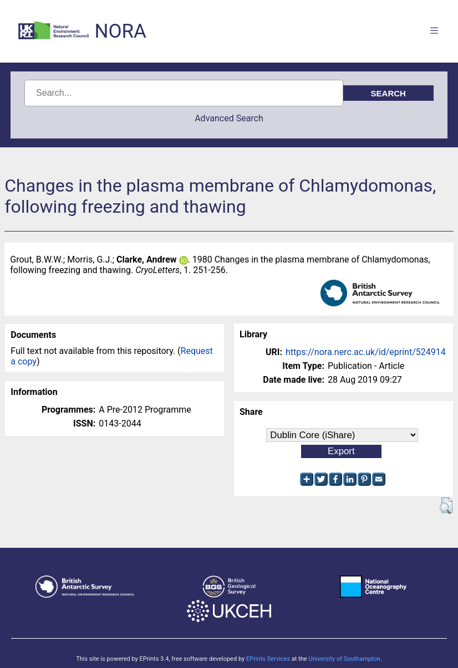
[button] (446, 505)
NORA (120, 31)
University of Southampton (344, 658)
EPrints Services (268, 658)
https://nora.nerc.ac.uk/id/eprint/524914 (366, 352)
